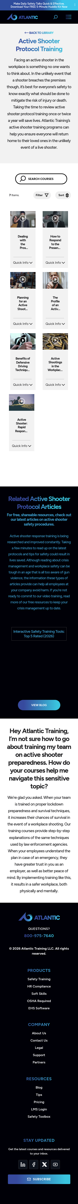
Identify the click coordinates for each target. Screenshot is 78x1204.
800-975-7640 (39, 935)
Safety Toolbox (39, 1117)
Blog (39, 1087)
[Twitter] (44, 1164)
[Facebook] (33, 1164)
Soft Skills (38, 994)
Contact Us (38, 1040)
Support (39, 1055)
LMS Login (39, 1109)
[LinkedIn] (22, 1164)
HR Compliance (39, 986)
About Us (39, 1033)
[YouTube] (55, 1164)
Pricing (39, 1102)
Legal (39, 1048)
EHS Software (39, 1008)
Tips (39, 1095)
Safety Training (38, 979)
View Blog (39, 705)
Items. (14, 195)
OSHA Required (39, 1001)
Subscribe (39, 1179)
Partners (39, 1062)
